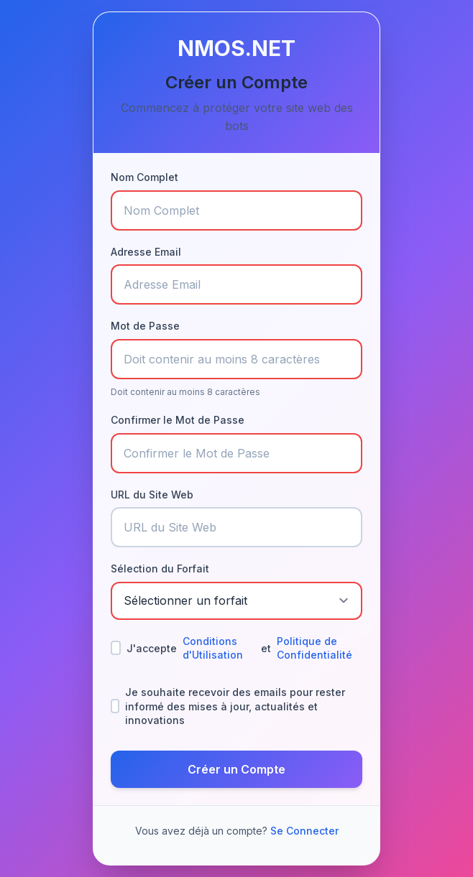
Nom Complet (144, 177)
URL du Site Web (152, 494)
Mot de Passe (145, 326)
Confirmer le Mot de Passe (177, 420)
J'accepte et (236, 648)
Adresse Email (146, 252)
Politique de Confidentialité (314, 648)
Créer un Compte (236, 769)
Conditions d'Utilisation (213, 648)
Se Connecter (304, 831)
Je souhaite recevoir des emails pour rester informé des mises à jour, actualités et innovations (228, 706)
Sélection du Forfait (160, 568)
